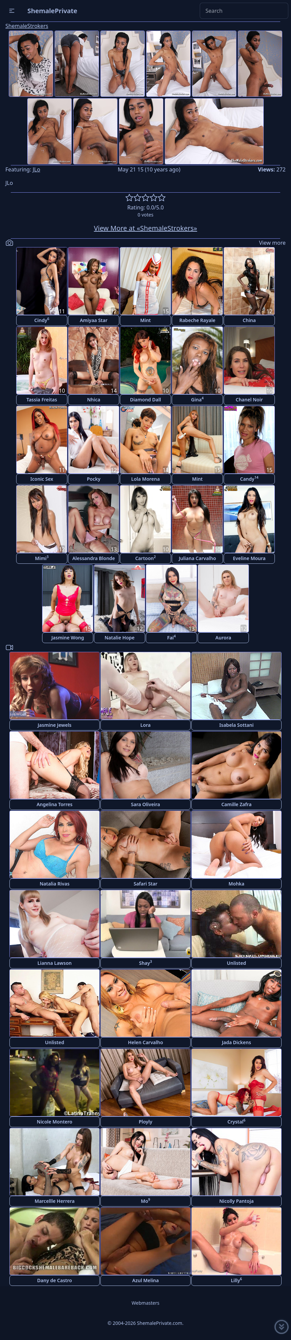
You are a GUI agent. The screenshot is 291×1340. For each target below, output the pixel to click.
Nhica (93, 399)
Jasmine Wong (68, 637)
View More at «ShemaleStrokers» (145, 228)
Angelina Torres (55, 804)
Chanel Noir (249, 399)
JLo (36, 169)
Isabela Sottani (236, 725)
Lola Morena (145, 479)
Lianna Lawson (54, 963)
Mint (145, 320)
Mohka (237, 883)
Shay (145, 962)
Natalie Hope (119, 637)
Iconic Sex (41, 479)
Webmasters (145, 1303)
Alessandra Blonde (93, 558)
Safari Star (146, 883)
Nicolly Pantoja (236, 1201)
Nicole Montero (54, 1121)
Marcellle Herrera (55, 1201)
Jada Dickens (236, 1042)
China (249, 320)
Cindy (41, 319)
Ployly (145, 1121)
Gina (197, 399)
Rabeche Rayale (197, 320)
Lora (145, 725)
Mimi (41, 557)
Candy (249, 478)
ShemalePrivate (52, 10)
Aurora (223, 637)
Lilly (236, 1280)
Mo (145, 1200)
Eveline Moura (249, 558)
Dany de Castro (54, 1280)
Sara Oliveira (145, 804)
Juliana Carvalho (197, 558)
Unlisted (236, 963)
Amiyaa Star (93, 320)
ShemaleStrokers (26, 26)
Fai (171, 637)
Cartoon (145, 557)
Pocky (93, 479)
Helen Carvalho (145, 1042)
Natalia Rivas (55, 883)
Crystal (236, 1121)
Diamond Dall (145, 399)
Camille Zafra (236, 804)
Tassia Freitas (42, 399)
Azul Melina (145, 1280)
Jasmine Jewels (55, 725)
